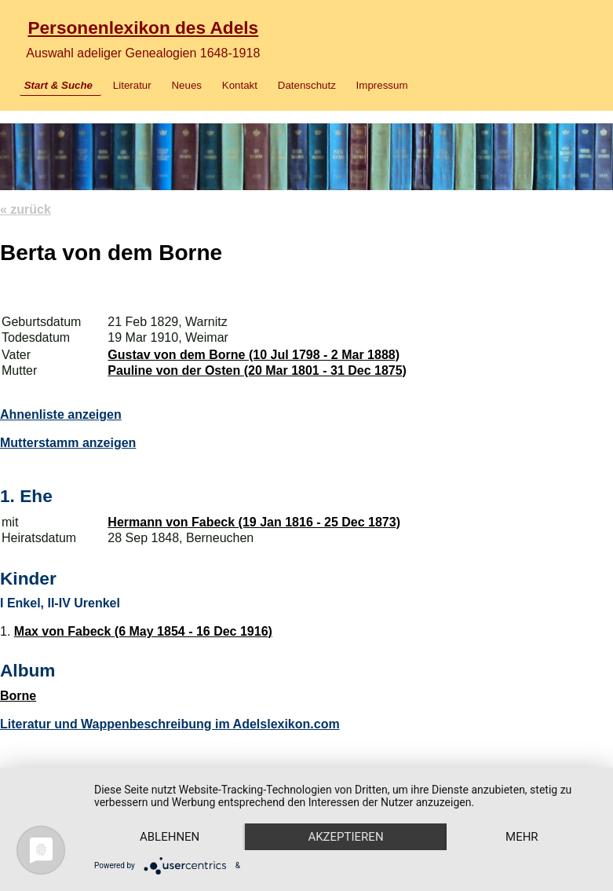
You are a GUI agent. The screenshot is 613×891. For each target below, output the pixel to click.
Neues (186, 85)
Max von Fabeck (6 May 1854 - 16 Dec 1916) (143, 631)
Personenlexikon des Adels (142, 27)
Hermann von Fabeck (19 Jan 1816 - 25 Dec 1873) (254, 522)
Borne (18, 695)
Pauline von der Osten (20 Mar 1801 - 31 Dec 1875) (257, 370)
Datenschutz (307, 85)
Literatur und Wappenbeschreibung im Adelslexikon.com (170, 724)
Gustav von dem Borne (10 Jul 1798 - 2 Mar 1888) (254, 354)
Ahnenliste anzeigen (61, 414)
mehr (521, 837)
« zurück (25, 209)
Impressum (382, 85)
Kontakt (239, 85)
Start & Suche (58, 85)
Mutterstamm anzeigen (68, 442)
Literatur (132, 85)
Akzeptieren (345, 837)
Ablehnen (169, 837)
